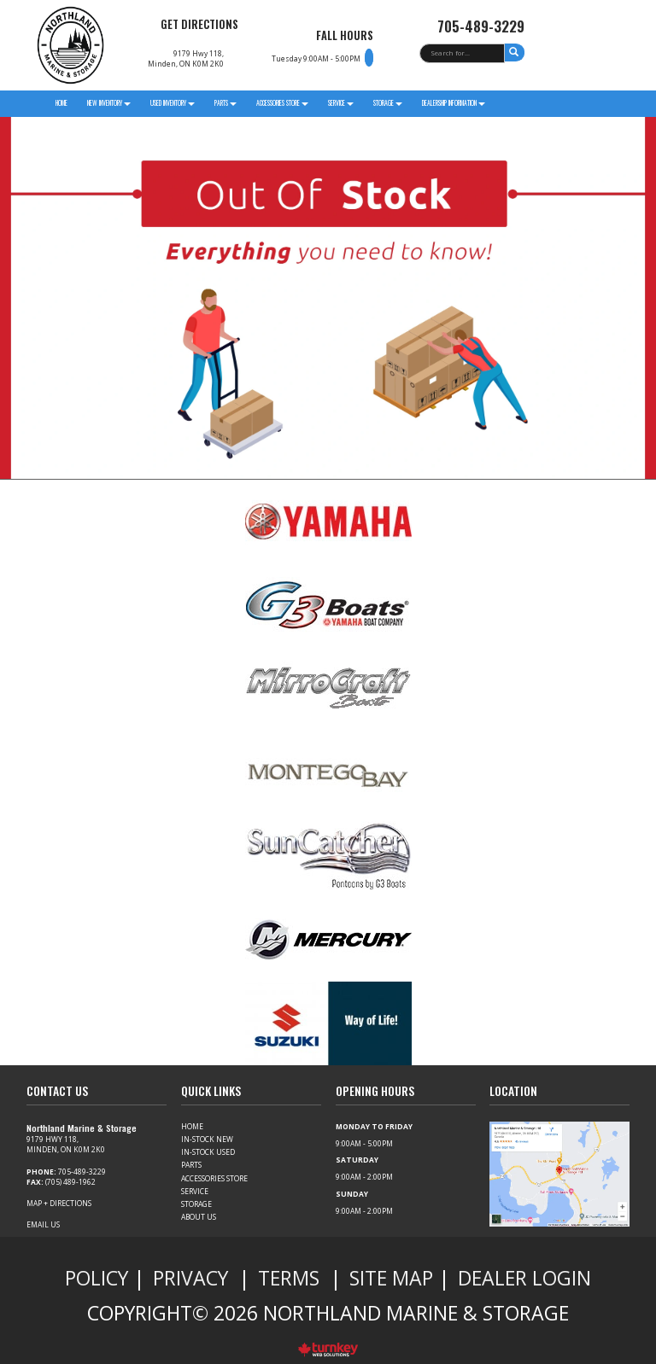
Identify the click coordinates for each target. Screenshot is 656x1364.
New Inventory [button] (109, 103)
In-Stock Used (208, 1152)
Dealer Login (524, 1277)
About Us (198, 1216)
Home (61, 103)
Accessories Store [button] (282, 103)
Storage (196, 1204)
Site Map (391, 1277)
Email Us (43, 1224)
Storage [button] (387, 103)
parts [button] (225, 103)
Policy (96, 1277)
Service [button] (341, 103)
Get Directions (199, 24)
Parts (191, 1164)
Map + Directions (58, 1203)
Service (194, 1191)
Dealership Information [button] (453, 103)
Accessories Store (214, 1178)
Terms (288, 1277)
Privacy (190, 1277)
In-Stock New (207, 1139)
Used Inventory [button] (172, 103)
